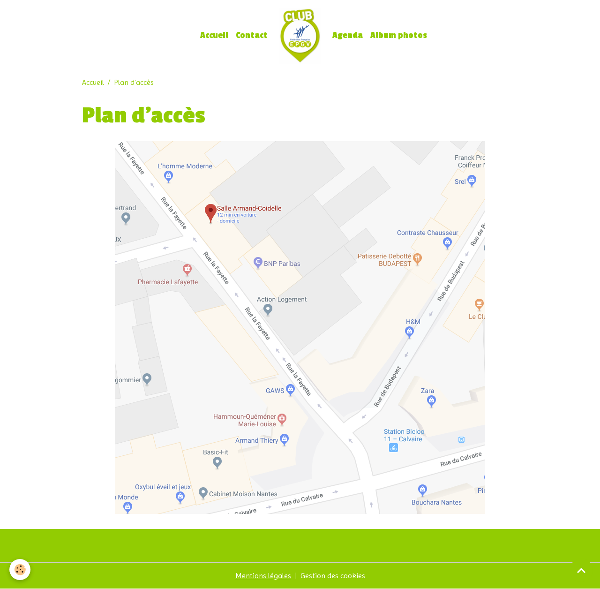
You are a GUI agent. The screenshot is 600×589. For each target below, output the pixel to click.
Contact (252, 35)
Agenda (347, 35)
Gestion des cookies (332, 575)
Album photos (398, 35)
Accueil (214, 35)
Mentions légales (263, 575)
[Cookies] (19, 569)
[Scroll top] (581, 570)
